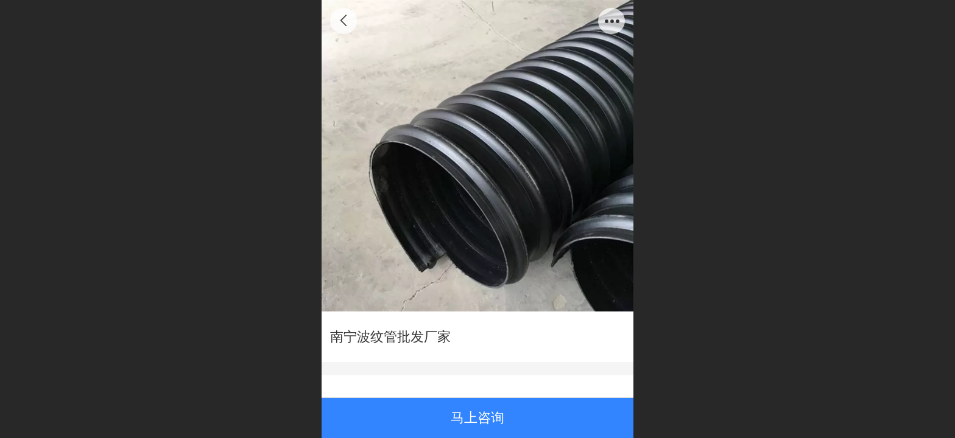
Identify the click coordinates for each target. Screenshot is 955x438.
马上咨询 (477, 417)
